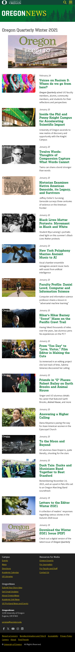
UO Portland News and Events (15, 603)
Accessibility (53, 636)
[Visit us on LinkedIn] (22, 629)
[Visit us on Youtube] (13, 629)
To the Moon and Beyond (52, 442)
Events (5, 560)
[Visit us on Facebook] (4, 629)
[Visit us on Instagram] (18, 629)
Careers (5, 639)
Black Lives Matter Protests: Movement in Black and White (54, 223)
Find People (23, 639)
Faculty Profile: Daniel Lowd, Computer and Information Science (55, 288)
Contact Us (44, 572)
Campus (6, 557)
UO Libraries (7, 576)
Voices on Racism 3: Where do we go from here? (55, 83)
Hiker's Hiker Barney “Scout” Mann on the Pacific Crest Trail (54, 318)
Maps (4, 564)
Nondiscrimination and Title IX (33, 636)
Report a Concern (10, 636)
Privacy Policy (66, 636)
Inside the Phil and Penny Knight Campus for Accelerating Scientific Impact (55, 119)
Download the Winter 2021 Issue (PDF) (55, 531)
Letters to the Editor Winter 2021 (54, 504)
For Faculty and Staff (48, 568)
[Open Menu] (70, 2)
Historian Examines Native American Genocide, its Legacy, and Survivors (55, 188)
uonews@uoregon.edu (12, 622)
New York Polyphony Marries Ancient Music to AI (54, 254)
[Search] (64, 2)
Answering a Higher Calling (54, 415)
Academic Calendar (10, 572)
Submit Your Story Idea (12, 587)
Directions (6, 568)
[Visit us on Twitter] (8, 629)
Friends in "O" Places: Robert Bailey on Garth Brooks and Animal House (56, 385)
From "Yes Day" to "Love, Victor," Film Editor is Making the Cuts (54, 351)
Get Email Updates (10, 591)
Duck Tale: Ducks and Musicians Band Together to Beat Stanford (55, 470)
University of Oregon (13, 644)
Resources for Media (49, 557)
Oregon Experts (46, 560)
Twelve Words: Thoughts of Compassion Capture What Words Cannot (54, 157)
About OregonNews (10, 595)
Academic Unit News (11, 599)
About (13, 639)
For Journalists (45, 564)
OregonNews (8, 584)
